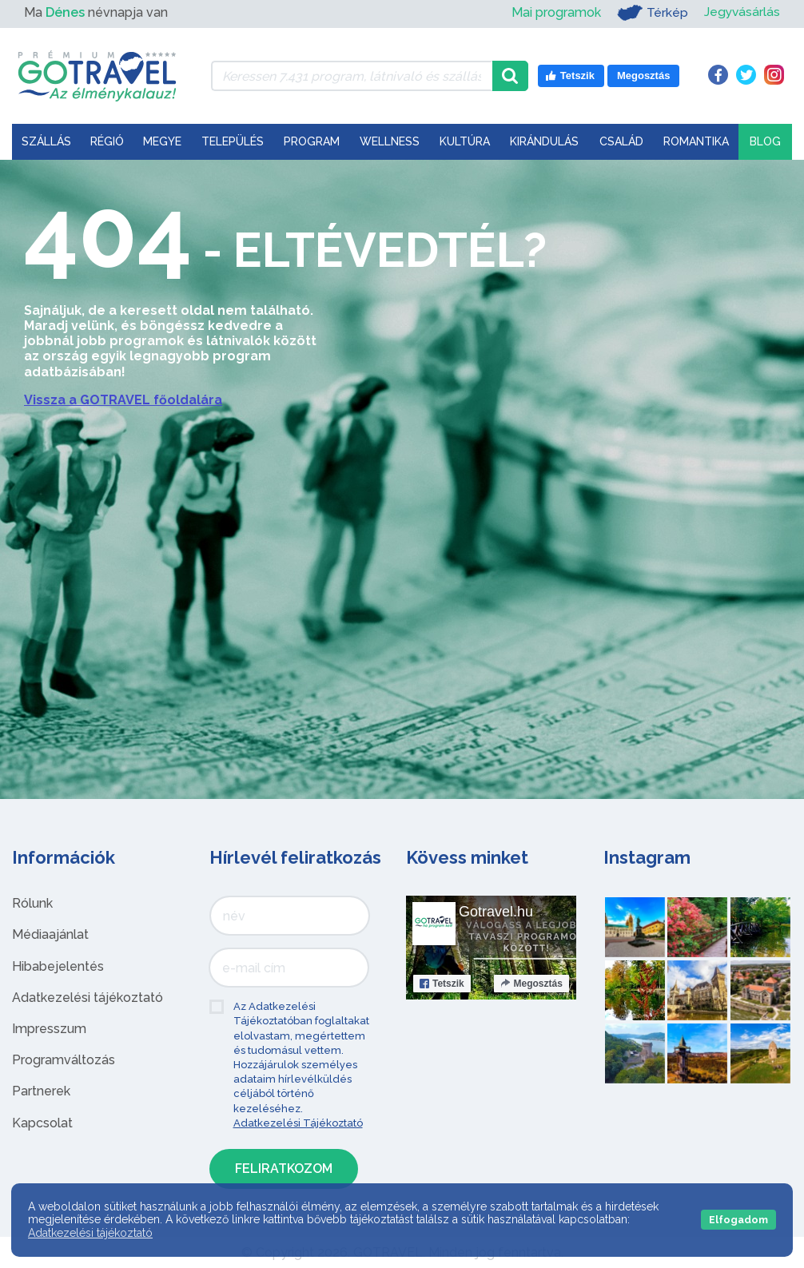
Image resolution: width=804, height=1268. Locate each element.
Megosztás (531, 983)
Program (312, 141)
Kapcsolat (42, 1123)
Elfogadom (738, 1220)
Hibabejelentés (58, 966)
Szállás (46, 141)
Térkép (651, 13)
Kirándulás (544, 141)
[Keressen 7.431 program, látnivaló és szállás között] (351, 76)
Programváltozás (63, 1059)
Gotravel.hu (496, 912)
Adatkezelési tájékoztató (87, 997)
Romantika (696, 141)
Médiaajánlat (50, 934)
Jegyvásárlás (741, 12)
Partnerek (41, 1091)
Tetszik (442, 983)
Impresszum (49, 1028)
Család (621, 141)
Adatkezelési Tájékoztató (298, 1123)
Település (232, 141)
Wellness (390, 141)
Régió (107, 141)
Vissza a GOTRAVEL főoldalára (123, 399)
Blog (765, 141)
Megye (162, 141)
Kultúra (465, 141)
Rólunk (32, 903)
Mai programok (554, 12)
